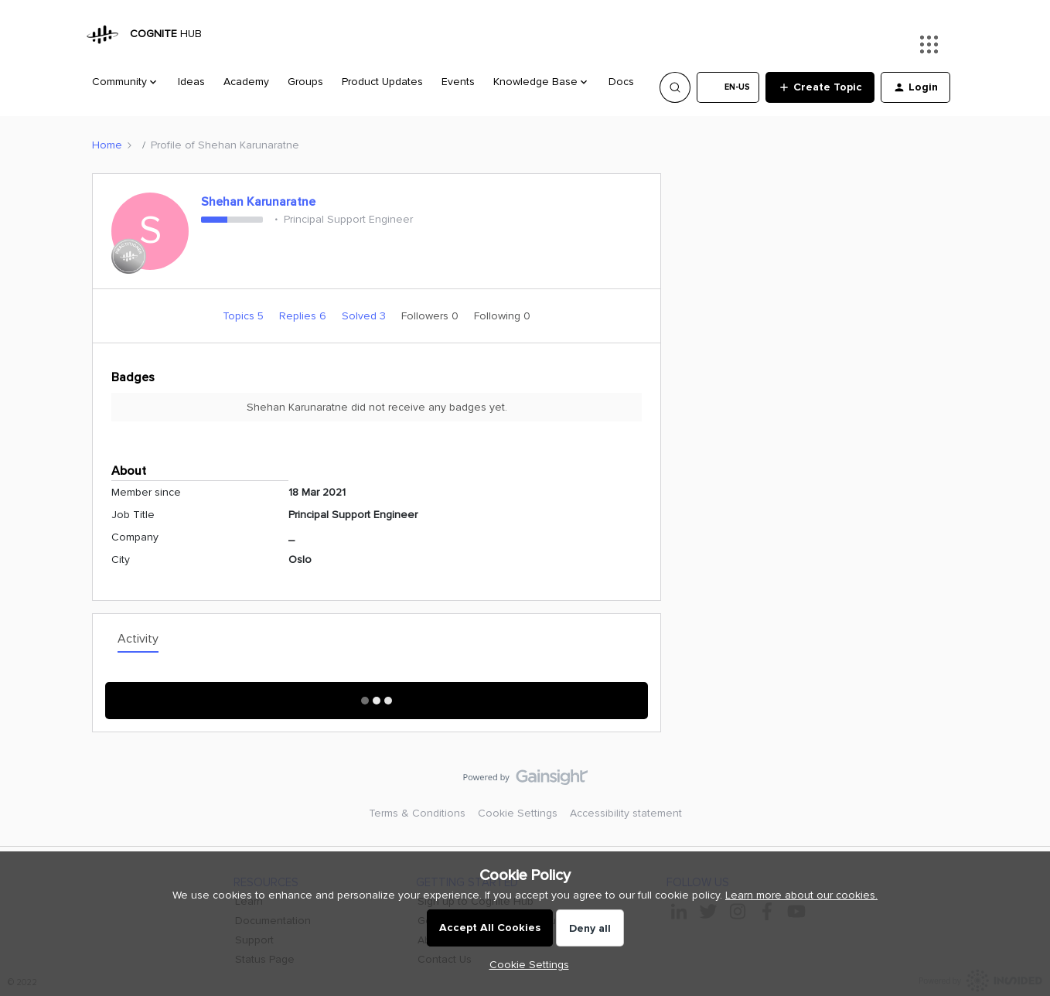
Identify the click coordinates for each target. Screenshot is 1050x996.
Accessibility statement (626, 813)
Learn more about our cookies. (801, 895)
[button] (728, 87)
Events (458, 81)
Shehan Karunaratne (258, 202)
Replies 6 (304, 315)
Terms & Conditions (417, 813)
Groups (305, 81)
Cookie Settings (517, 813)
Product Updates (382, 81)
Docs (621, 81)
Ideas (191, 81)
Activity (138, 638)
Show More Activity (377, 695)
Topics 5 (245, 315)
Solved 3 (365, 315)
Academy (246, 81)
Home (107, 145)
